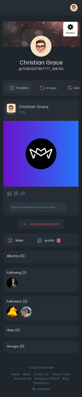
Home (15, 374)
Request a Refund (47, 378)
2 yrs (22, 112)
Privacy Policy (61, 374)
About (27, 374)
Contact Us (41, 374)
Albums (13, 256)
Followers (14, 301)
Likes (10, 330)
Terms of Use (22, 378)
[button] (74, 7)
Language (41, 388)
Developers (41, 383)
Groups (13, 346)
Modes (70, 29)
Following (14, 272)
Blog (65, 378)
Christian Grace (41, 62)
